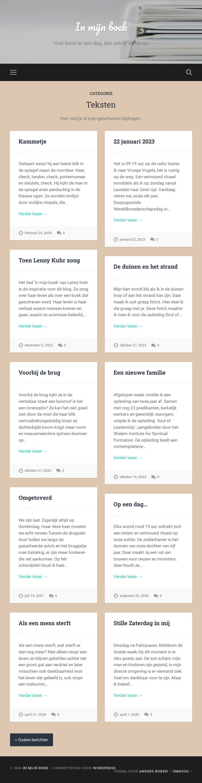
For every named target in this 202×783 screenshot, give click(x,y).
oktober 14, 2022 (133, 477)
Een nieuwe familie (140, 372)
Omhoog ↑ (182, 771)
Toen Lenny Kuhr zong (49, 260)
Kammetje (32, 141)
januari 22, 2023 (132, 239)
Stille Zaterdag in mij (142, 623)
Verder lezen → (33, 213)
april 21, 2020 (35, 715)
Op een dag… (130, 504)
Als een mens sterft (45, 623)
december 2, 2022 (39, 345)
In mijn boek (101, 26)
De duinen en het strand (146, 266)
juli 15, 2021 (34, 596)
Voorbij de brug (39, 372)
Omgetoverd (35, 497)
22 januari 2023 (134, 141)
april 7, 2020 (129, 715)
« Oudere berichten (31, 739)
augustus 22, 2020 (134, 596)
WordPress (104, 768)
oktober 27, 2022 (133, 345)
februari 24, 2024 (38, 233)
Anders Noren (153, 771)
